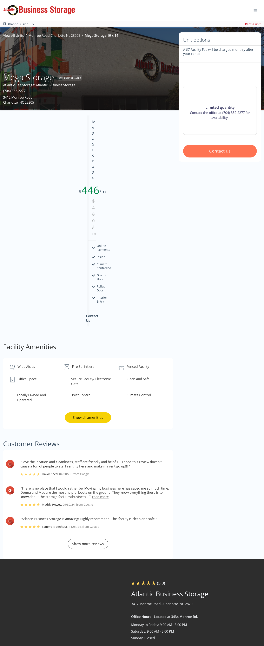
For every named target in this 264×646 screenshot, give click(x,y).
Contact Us (122, 639)
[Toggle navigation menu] (257, 10)
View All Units (13, 35)
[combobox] (41, 631)
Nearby (119, 631)
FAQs (167, 623)
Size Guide (171, 631)
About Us (121, 623)
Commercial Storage (228, 623)
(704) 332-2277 (14, 91)
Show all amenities (88, 310)
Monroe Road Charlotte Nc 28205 (54, 35)
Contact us (220, 180)
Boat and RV (222, 615)
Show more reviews (88, 436)
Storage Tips (173, 639)
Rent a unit (253, 24)
